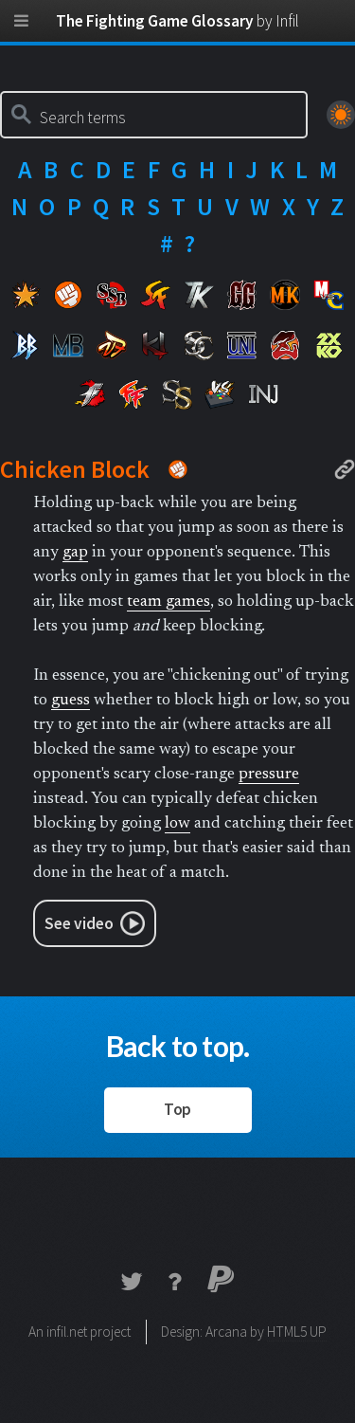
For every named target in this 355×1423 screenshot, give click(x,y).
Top (177, 1109)
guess (70, 700)
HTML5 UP (297, 1332)
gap (75, 552)
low (177, 823)
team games (168, 602)
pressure (269, 774)
